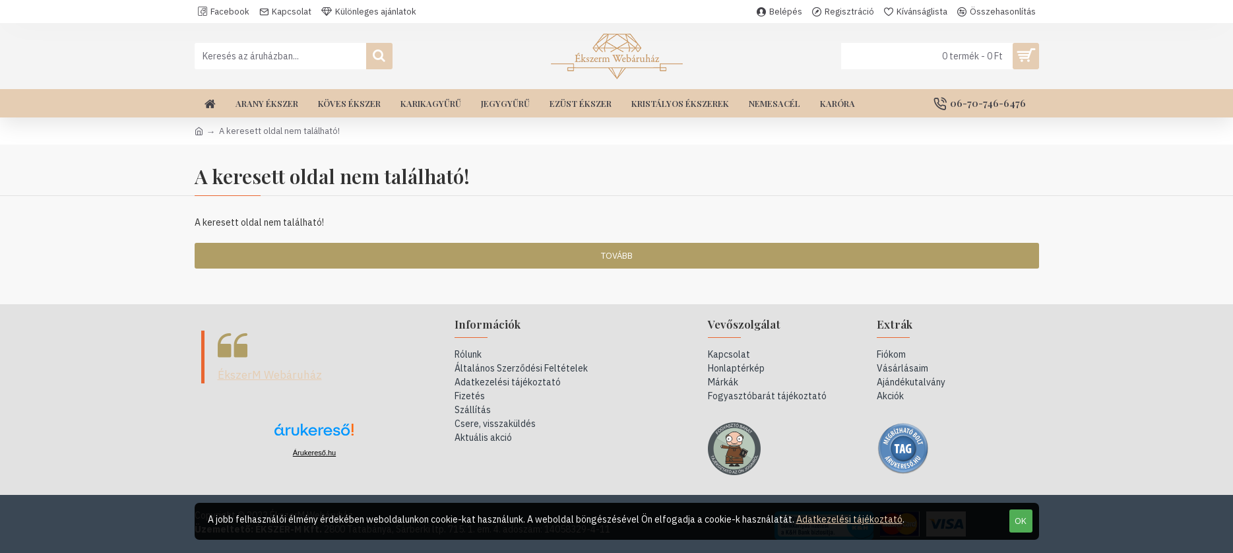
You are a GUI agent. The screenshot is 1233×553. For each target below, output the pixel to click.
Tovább (617, 255)
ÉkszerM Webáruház (270, 375)
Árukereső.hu (314, 453)
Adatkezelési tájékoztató (849, 519)
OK (1021, 521)
